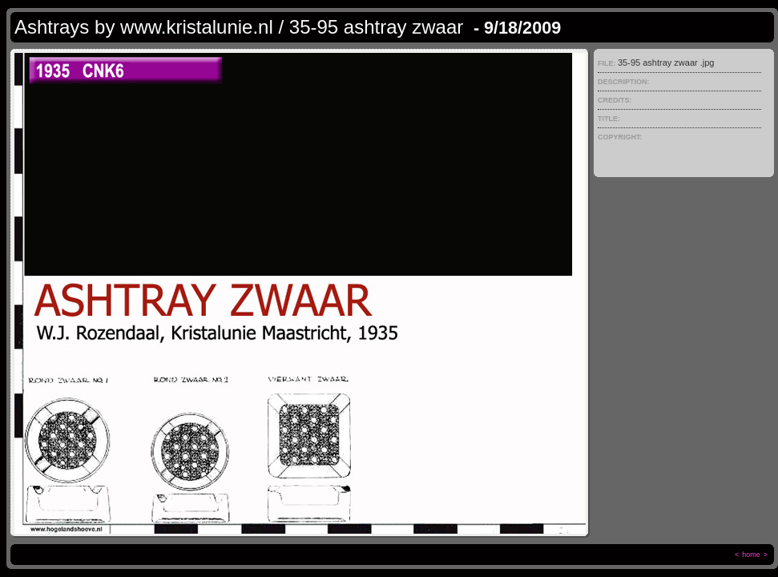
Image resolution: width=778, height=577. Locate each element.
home (751, 555)
